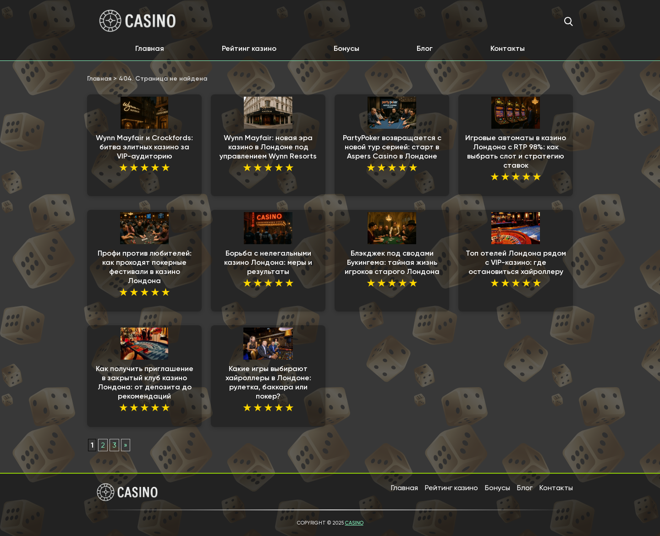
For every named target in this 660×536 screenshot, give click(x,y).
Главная (149, 48)
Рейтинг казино (249, 48)
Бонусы (346, 48)
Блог (425, 48)
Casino (354, 523)
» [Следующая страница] (125, 445)
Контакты (507, 48)
